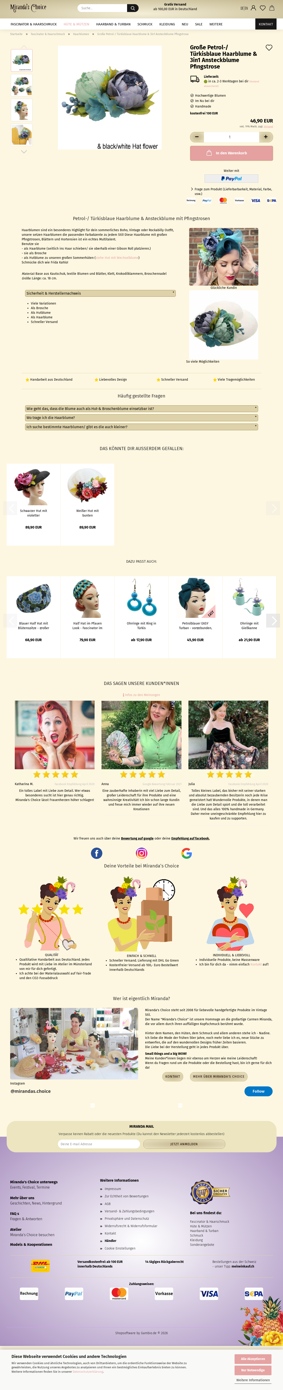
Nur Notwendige (253, 1370)
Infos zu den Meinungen (141, 695)
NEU (185, 24)
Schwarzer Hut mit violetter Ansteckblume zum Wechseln (33, 513)
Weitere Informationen (253, 1380)
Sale (199, 24)
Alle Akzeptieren (253, 1359)
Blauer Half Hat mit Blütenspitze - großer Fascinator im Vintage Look (33, 625)
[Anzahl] (231, 137)
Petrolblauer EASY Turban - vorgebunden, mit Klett (195, 625)
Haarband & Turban (113, 24)
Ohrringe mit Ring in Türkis (141, 625)
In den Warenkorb (226, 152)
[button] (244, 8)
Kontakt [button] (172, 1077)
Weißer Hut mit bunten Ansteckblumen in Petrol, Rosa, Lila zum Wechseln (87, 513)
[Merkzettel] (262, 8)
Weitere (216, 24)
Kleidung (167, 24)
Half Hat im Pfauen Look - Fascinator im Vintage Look (87, 625)
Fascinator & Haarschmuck (34, 24)
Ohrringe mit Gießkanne (249, 625)
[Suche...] (133, 8)
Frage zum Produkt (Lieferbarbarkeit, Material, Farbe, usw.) (233, 191)
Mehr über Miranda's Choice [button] (218, 1077)
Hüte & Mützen (76, 24)
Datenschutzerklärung (88, 1371)
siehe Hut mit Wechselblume (117, 258)
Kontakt (266, 24)
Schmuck (144, 24)
